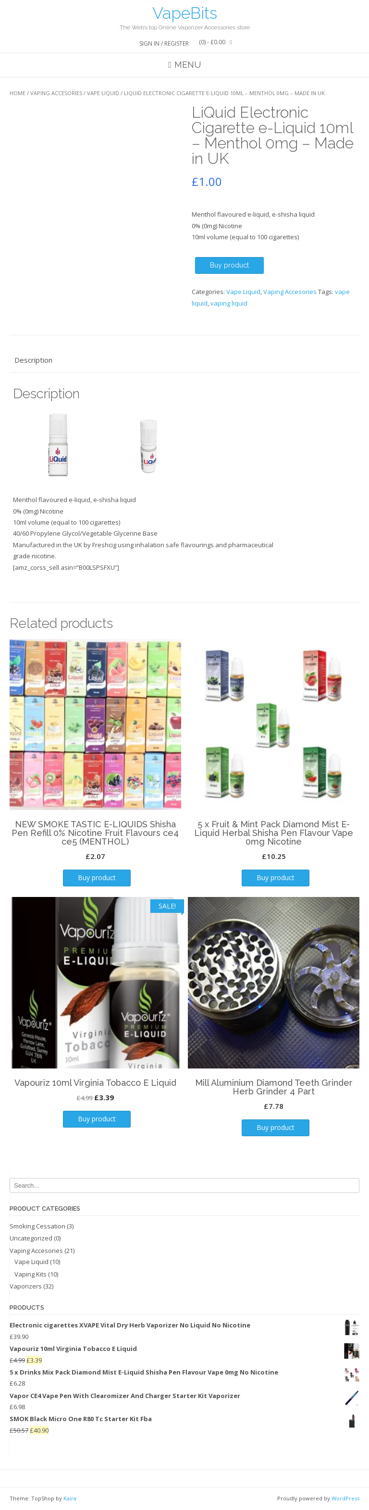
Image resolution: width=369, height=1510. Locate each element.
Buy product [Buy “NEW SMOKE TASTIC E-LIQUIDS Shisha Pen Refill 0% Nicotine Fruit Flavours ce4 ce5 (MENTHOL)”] (97, 877)
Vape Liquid (103, 93)
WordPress (345, 1498)
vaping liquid (228, 303)
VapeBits (184, 13)
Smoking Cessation (37, 1226)
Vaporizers (26, 1286)
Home (17, 93)
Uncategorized (31, 1238)
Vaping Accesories (56, 93)
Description (33, 360)
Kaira (69, 1498)
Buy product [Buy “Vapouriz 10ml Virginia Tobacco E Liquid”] (97, 1118)
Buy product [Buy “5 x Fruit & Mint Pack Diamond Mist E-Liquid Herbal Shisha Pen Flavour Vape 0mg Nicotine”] (276, 877)
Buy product (229, 265)
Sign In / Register (164, 43)
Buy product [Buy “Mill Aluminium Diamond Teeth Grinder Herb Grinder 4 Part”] (276, 1127)
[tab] (184, 360)
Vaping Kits (30, 1274)
